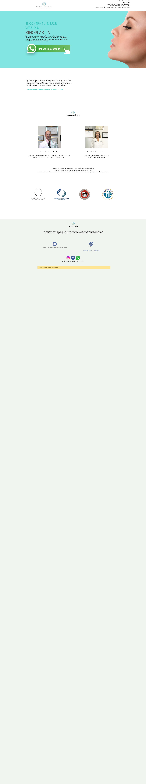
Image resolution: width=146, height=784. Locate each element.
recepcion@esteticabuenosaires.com (55, 247)
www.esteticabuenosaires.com (91, 247)
